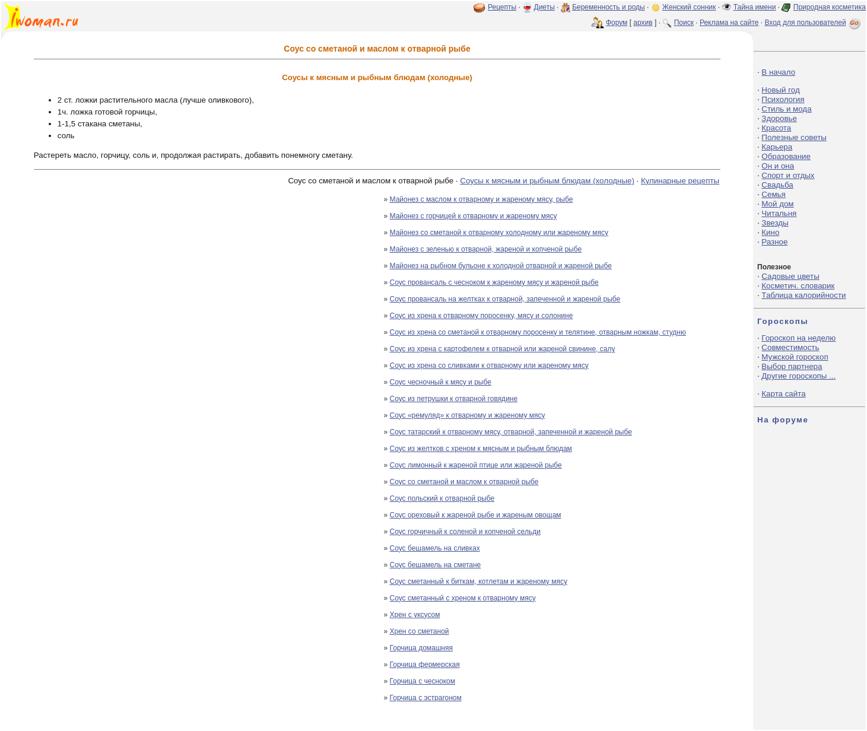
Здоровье (779, 118)
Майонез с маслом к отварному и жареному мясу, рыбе (481, 199)
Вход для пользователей (813, 22)
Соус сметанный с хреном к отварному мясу (463, 598)
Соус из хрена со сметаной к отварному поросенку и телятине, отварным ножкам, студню (538, 332)
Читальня (778, 213)
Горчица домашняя (421, 648)
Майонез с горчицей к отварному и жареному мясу (473, 216)
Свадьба (777, 184)
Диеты (544, 7)
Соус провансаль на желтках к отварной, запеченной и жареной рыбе (505, 299)
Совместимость (790, 347)
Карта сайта (783, 393)
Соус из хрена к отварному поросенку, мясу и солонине (481, 316)
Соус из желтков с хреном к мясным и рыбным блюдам (481, 448)
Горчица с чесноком (422, 681)
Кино (770, 232)
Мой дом (777, 203)
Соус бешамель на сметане (435, 565)
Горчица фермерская (425, 664)
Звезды (774, 222)
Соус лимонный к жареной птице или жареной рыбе (476, 465)
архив (642, 22)
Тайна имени (754, 7)
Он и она (777, 165)
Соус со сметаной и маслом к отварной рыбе (464, 482)
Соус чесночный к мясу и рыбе (440, 382)
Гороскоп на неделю (798, 337)
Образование (786, 156)
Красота (776, 127)
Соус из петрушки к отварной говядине (454, 399)
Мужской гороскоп (794, 356)
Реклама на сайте (729, 22)
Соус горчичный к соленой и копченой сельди (465, 531)
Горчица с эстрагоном (426, 698)
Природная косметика (829, 7)
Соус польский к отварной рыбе (442, 498)
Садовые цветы (790, 276)
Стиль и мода (786, 108)
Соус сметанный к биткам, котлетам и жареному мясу (478, 581)
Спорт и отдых (787, 175)
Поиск (684, 22)
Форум (616, 22)
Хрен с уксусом (415, 615)
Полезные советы (794, 137)
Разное (774, 241)
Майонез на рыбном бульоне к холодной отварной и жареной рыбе (501, 266)
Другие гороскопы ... (798, 375)
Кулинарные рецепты (680, 180)
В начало (778, 72)
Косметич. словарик (797, 285)
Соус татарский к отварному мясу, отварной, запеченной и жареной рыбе (511, 432)
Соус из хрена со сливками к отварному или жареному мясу (489, 365)
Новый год (780, 89)
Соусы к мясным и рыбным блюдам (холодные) (547, 180)
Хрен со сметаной (419, 631)
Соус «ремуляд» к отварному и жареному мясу (467, 415)
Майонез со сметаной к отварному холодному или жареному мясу (499, 232)
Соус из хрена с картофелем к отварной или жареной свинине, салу (502, 349)
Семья (773, 194)
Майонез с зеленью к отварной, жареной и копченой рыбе (486, 249)
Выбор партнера (791, 366)
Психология (782, 99)
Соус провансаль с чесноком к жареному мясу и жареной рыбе (494, 282)
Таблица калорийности (803, 295)
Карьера (776, 146)
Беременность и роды (608, 7)
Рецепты (502, 7)
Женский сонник (689, 7)
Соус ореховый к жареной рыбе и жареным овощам (475, 515)
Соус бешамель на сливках (435, 548)
